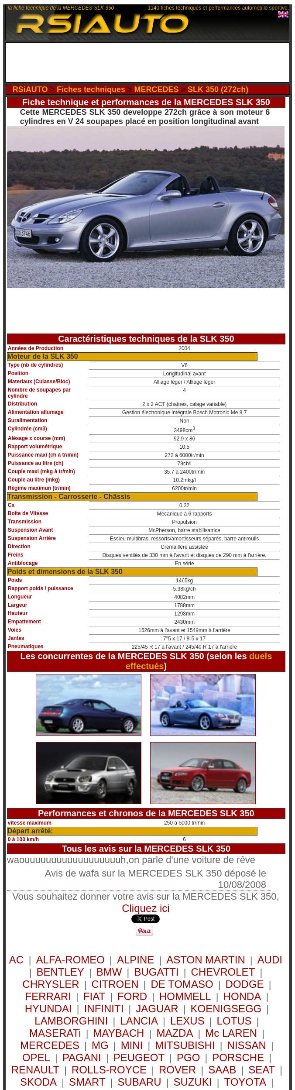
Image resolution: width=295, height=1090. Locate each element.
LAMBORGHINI (71, 1021)
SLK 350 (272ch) (218, 89)
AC (18, 960)
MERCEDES (156, 89)
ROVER (177, 1070)
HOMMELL (185, 996)
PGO (188, 1057)
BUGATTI (156, 972)
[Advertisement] (150, 64)
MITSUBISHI (185, 1045)
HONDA (242, 996)
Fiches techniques (91, 89)
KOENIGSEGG (226, 1008)
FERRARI (48, 996)
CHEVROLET (223, 972)
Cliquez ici (145, 908)
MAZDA (174, 1033)
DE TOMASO (182, 984)
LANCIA (139, 1021)
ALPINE (135, 960)
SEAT (261, 1070)
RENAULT (35, 1070)
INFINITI (104, 1008)
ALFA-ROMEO (70, 960)
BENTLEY (60, 972)
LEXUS (187, 1021)
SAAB (222, 1070)
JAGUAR (157, 1008)
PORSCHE (238, 1057)
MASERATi (55, 1033)
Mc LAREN (231, 1033)
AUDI (269, 960)
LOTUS (234, 1021)
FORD (132, 996)
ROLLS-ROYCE (109, 1070)
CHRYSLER (50, 984)
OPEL (36, 1057)
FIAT (94, 996)
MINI (132, 1045)
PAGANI (81, 1057)
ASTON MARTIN (205, 960)
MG (100, 1045)
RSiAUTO (30, 89)
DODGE (245, 984)
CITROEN (115, 984)
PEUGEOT (139, 1057)
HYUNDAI (48, 1008)
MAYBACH (118, 1033)
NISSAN (246, 1045)
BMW (109, 972)
